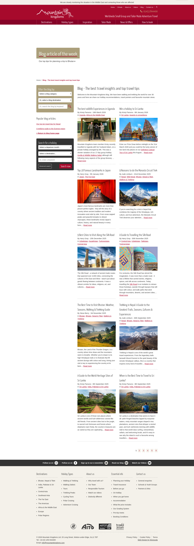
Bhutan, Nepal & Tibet (144, 177)
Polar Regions (43, 515)
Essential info (117, 473)
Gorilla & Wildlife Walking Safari (89, 155)
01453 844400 (151, 11)
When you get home (121, 497)
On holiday (117, 493)
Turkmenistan (104, 241)
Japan (81, 177)
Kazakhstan (93, 241)
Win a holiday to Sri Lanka (131, 108)
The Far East (90, 177)
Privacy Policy (131, 537)
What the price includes (122, 505)
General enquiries (145, 481)
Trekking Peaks (69, 493)
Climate (119, 7)
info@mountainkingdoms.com (53, 543)
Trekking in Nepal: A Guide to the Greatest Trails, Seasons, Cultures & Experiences (135, 309)
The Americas (43, 503)
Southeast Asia (44, 495)
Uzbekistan (83, 241)
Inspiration (87, 22)
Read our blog (117, 463)
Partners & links (144, 489)
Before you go (118, 489)
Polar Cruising (68, 501)
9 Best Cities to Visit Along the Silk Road (95, 235)
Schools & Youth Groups (147, 485)
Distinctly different (95, 497)
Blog (142, 7)
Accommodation (119, 501)
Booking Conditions (120, 517)
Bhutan (82, 316)
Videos (135, 7)
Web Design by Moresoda (148, 540)
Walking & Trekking (126, 180)
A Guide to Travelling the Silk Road (135, 235)
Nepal (123, 177)
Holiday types (67, 22)
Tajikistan (144, 241)
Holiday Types (67, 473)
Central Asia (82, 244)
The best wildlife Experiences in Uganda (96, 108)
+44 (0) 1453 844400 (48, 540)
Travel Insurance (119, 485)
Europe (41, 511)
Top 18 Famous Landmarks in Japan (94, 170)
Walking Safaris (69, 485)
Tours (65, 489)
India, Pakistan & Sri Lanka (98, 387)
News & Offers (126, 22)
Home (113, 7)
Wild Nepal (131, 177)
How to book (147, 22)
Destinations (46, 22)
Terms (155, 537)
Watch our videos (95, 493)
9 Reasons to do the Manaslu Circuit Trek (138, 170)
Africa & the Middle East (95, 115)
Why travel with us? (95, 481)
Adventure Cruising (70, 505)
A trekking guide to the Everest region (50, 129)
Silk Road (133, 284)
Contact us (149, 7)
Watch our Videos (139, 463)
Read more (81, 161)
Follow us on (48, 463)
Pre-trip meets (118, 513)
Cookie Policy (145, 537)
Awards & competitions (138, 115)
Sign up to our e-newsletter (92, 463)
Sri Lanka (125, 115)
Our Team (92, 485)
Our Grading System (121, 509)
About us (128, 7)
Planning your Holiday (121, 481)
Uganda (82, 115)
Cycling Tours (68, 497)
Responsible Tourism (96, 489)
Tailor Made (106, 22)
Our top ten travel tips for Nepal (48, 124)
